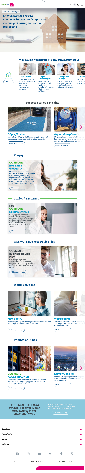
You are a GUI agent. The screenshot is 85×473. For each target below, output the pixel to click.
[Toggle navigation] (82, 4)
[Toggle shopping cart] (78, 4)
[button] (81, 127)
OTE (14, 461)
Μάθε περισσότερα (18, 188)
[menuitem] (17, 454)
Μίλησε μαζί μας (61, 413)
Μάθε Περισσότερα (16, 143)
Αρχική (6, 12)
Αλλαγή (8, 82)
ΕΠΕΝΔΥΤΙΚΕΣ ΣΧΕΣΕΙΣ (65, 461)
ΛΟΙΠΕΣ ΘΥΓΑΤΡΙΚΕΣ (36, 461)
